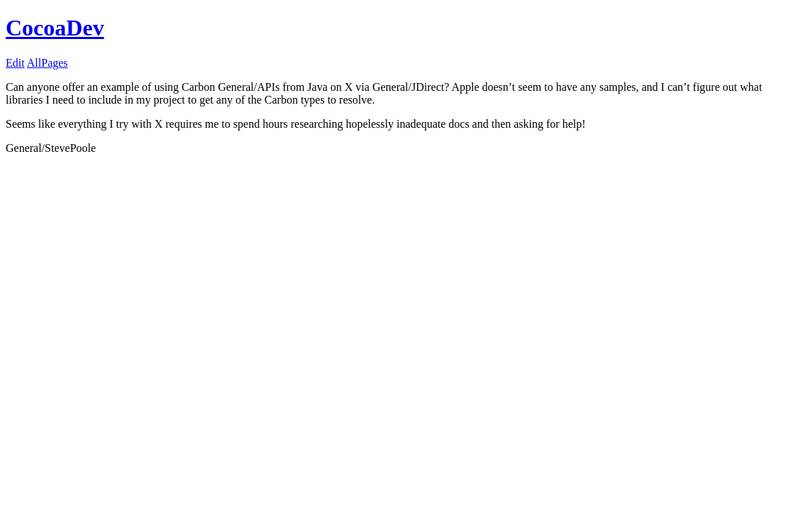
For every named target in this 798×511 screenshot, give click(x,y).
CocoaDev (55, 27)
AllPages (47, 63)
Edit (15, 63)
